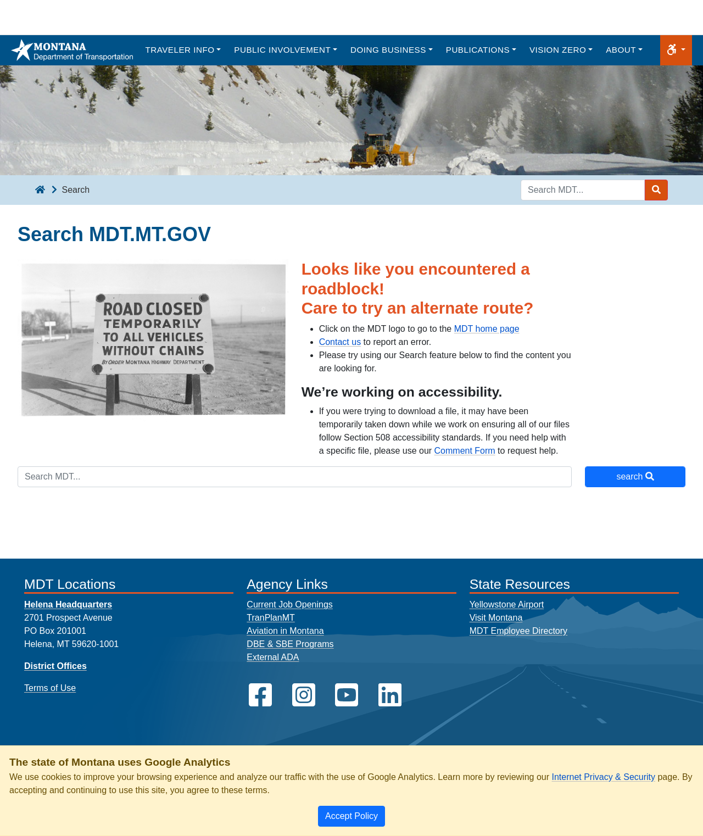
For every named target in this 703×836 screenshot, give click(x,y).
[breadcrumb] (40, 190)
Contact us (340, 342)
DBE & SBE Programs (290, 644)
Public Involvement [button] (282, 49)
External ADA (273, 657)
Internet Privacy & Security (603, 777)
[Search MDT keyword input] (583, 190)
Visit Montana (496, 617)
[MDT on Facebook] (260, 695)
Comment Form (464, 450)
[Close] (351, 816)
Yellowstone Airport (507, 604)
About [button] (621, 49)
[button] (676, 50)
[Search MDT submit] (656, 190)
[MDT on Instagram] (303, 695)
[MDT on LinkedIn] (389, 695)
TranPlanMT (270, 617)
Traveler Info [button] (179, 49)
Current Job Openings (290, 604)
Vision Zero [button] (557, 49)
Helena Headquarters (68, 604)
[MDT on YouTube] (346, 695)
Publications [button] (478, 49)
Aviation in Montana (285, 631)
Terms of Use (50, 688)
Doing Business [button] (388, 49)
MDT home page (487, 328)
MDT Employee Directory (518, 631)
